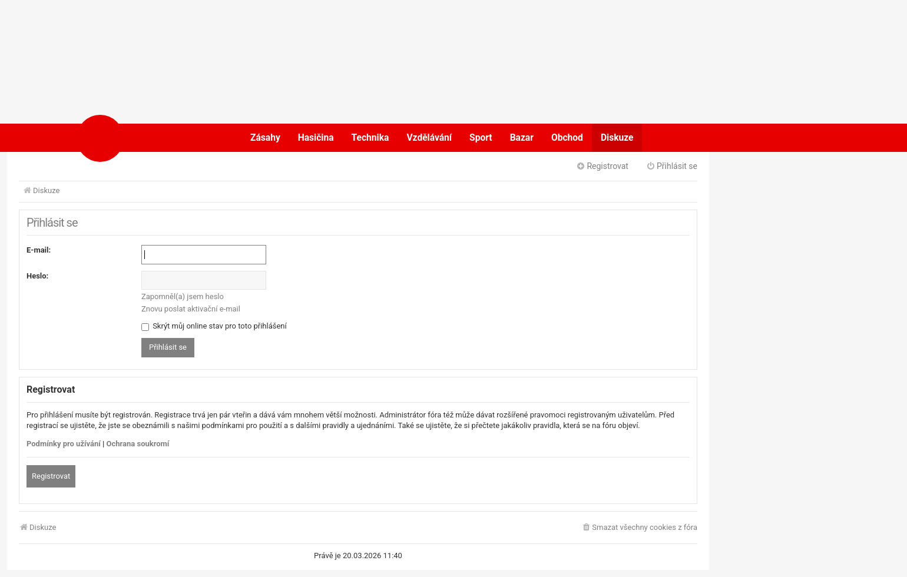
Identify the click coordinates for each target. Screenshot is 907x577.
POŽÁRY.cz (138, 137)
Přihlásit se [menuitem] (671, 166)
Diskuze (617, 137)
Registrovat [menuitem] (602, 166)
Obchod (567, 137)
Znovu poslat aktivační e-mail (190, 308)
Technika (370, 137)
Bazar (522, 137)
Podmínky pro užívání (64, 443)
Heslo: (37, 275)
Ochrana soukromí (138, 443)
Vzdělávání (429, 137)
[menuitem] (639, 527)
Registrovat (51, 476)
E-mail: (39, 250)
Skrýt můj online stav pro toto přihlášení (214, 325)
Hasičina (316, 137)
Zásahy (265, 137)
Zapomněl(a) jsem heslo (182, 296)
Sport (480, 137)
